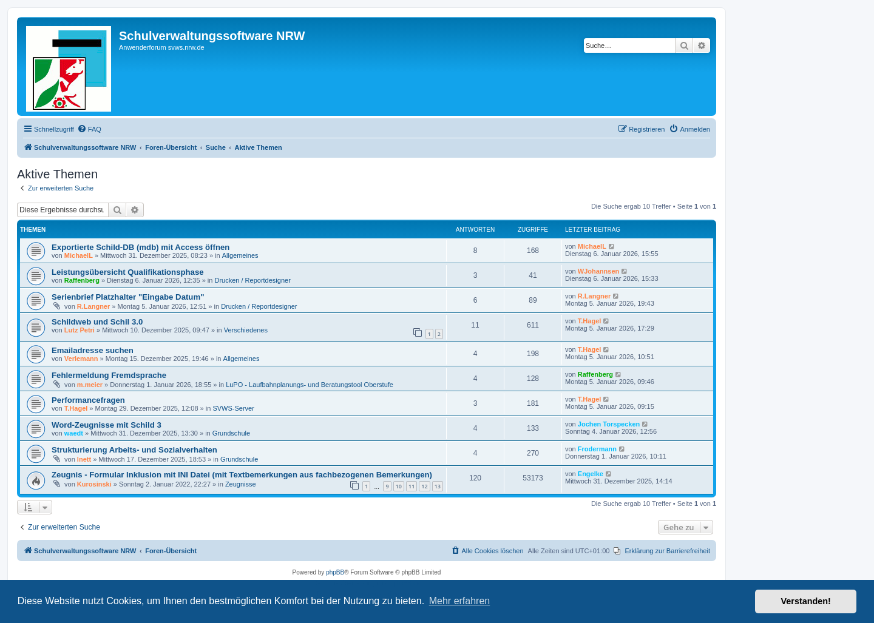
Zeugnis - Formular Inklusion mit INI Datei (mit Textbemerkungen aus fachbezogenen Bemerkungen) (242, 474)
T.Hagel (589, 321)
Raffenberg (82, 280)
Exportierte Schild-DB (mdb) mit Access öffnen (140, 247)
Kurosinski (94, 484)
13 (438, 486)
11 (411, 486)
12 (424, 486)
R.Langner (93, 306)
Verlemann (81, 358)
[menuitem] (89, 129)
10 (399, 486)
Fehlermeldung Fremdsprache (109, 375)
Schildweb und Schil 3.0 (97, 321)
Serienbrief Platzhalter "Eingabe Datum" (128, 296)
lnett (84, 459)
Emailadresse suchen (93, 350)
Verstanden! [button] (806, 601)
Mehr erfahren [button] (459, 601)
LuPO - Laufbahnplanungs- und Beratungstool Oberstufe (309, 384)
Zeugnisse (240, 484)
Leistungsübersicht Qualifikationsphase (128, 272)
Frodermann (597, 449)
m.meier (90, 384)
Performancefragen (88, 400)
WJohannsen (598, 271)
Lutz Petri (79, 330)
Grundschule (231, 433)
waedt (73, 433)
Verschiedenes (246, 330)
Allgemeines (240, 255)
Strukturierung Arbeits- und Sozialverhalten (134, 449)
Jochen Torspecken (609, 424)
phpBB (335, 572)
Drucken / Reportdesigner (252, 280)
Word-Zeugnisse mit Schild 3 (106, 424)
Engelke (590, 473)
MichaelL (78, 255)
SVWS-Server (233, 408)
